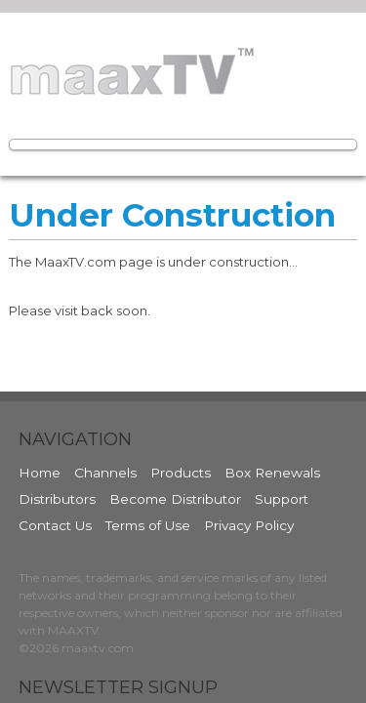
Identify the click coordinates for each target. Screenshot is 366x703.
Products (180, 472)
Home (40, 472)
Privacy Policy (249, 525)
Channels (105, 472)
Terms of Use (147, 525)
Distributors (57, 499)
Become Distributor (175, 499)
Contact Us (55, 525)
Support (281, 499)
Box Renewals (272, 472)
